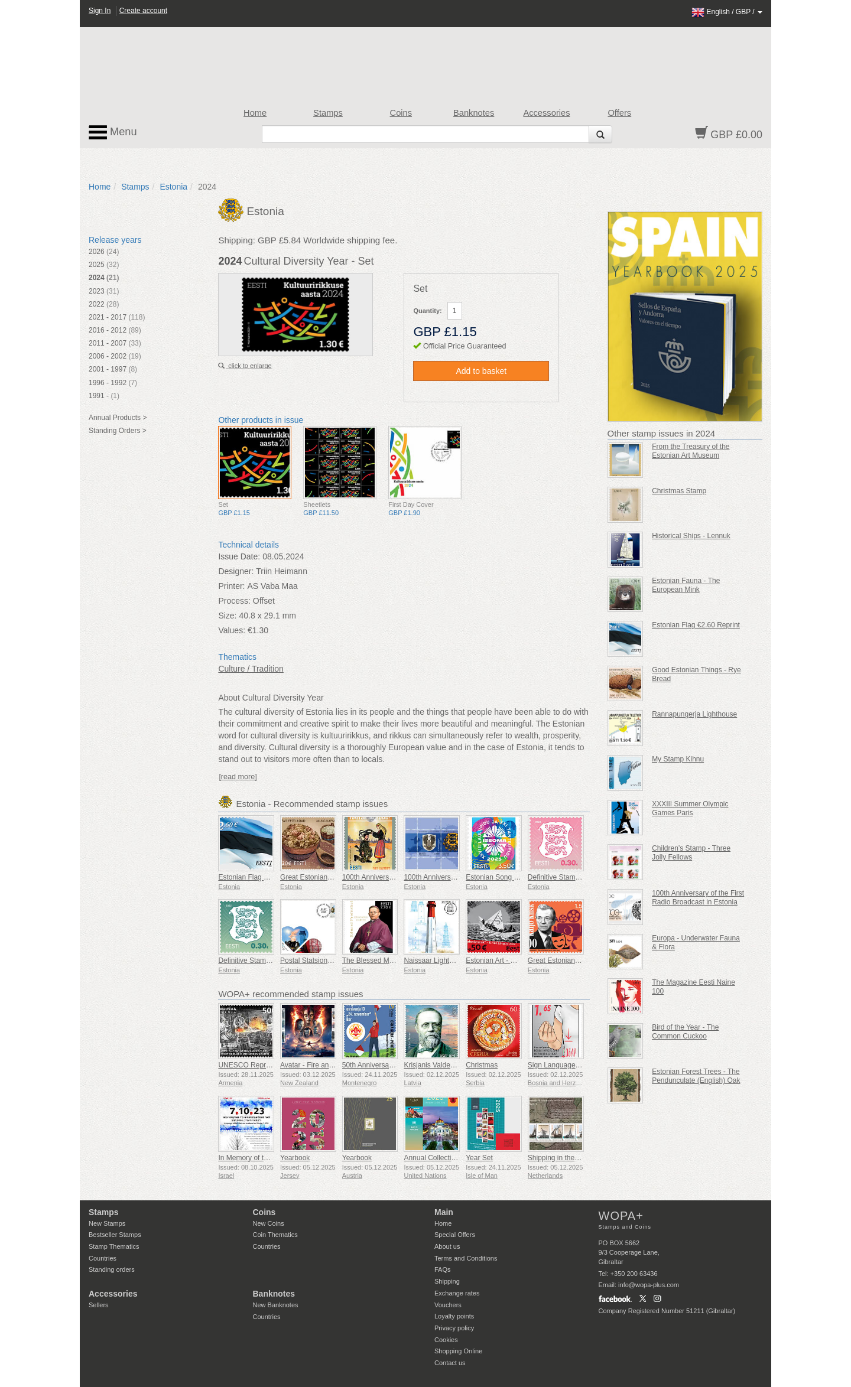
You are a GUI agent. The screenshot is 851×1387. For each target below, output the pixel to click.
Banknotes (473, 113)
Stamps (328, 113)
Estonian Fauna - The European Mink (686, 585)
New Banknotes (275, 1304)
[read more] (237, 777)
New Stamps (107, 1223)
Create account (143, 10)
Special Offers (454, 1234)
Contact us (450, 1362)
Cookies (446, 1339)
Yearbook (295, 1158)
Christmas (482, 1065)
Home (255, 113)
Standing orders (112, 1269)
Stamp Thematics (114, 1246)
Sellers (99, 1304)
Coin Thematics (275, 1234)
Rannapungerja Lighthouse (694, 714)
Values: (231, 630)
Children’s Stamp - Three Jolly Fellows (691, 852)
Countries (102, 1258)
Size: (227, 615)
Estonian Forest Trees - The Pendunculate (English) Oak (696, 1076)
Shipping (447, 1281)
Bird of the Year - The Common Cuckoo (685, 1031)
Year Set (479, 1158)
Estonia (173, 186)
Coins (401, 113)
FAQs (442, 1269)
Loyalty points (454, 1316)
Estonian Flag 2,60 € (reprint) (264, 877)
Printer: (231, 586)
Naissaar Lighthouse (436, 960)
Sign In (100, 10)
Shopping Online (458, 1351)
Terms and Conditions (465, 1258)
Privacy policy (454, 1327)
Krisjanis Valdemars (435, 1065)
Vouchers (448, 1304)
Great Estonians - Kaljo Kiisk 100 (579, 960)
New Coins (268, 1223)
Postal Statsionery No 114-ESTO (332, 960)
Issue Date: (239, 556)
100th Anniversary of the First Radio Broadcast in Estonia (698, 897)
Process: (234, 600)
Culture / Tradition (251, 668)
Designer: (236, 571)
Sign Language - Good (563, 1065)
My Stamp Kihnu (678, 759)
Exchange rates (456, 1293)
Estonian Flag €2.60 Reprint (696, 625)
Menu (113, 132)
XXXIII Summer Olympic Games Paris (690, 808)
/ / (726, 12)
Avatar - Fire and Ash (313, 1065)
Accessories (546, 113)
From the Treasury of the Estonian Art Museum (690, 451)
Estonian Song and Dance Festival (520, 877)
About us (447, 1246)
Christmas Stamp (679, 491)
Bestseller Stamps (115, 1234)
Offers (619, 113)
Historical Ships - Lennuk (691, 536)
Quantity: (427, 310)
